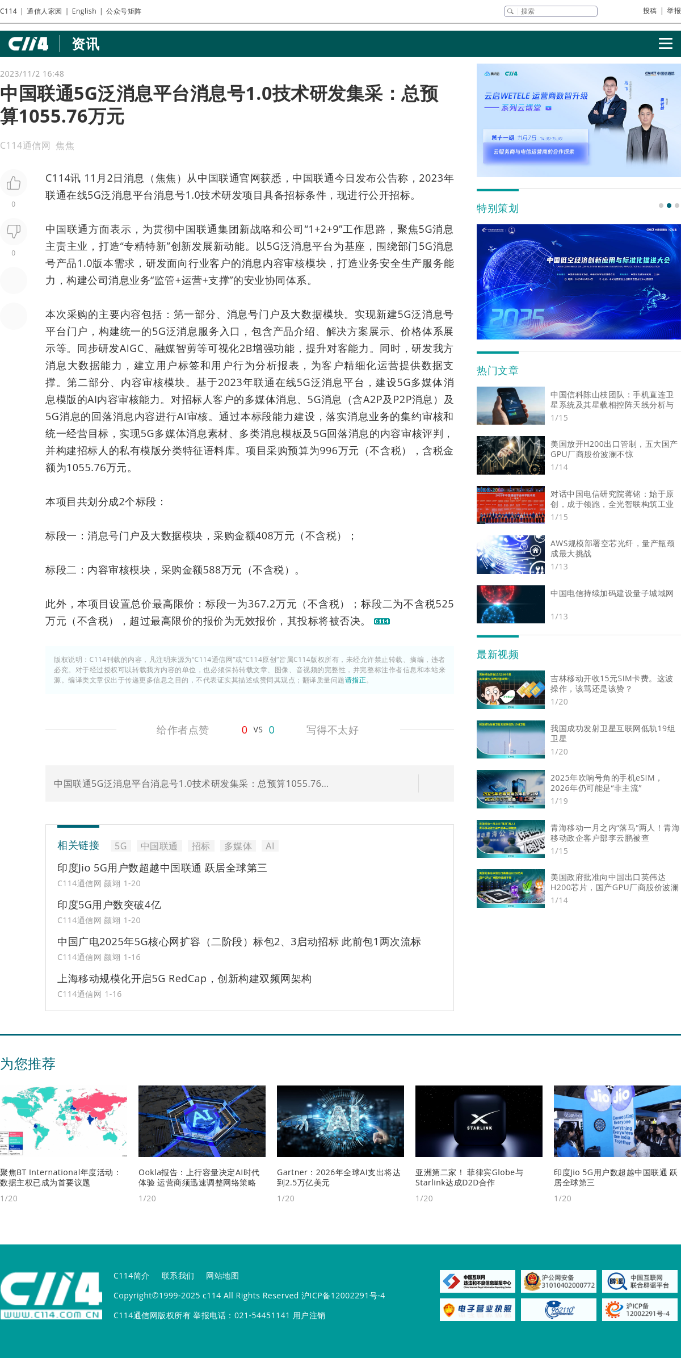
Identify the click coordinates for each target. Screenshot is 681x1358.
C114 (8, 11)
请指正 (356, 680)
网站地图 (222, 1275)
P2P (402, 399)
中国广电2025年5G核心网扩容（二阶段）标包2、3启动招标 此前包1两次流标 (239, 941)
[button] (661, 205)
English (84, 11)
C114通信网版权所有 (152, 1315)
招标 (294, 195)
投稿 (650, 10)
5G (94, 195)
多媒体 (427, 382)
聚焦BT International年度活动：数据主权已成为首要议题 (60, 1177)
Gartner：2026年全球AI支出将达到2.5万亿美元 (339, 1177)
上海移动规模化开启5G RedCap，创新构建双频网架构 (184, 978)
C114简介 (132, 1275)
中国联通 (218, 178)
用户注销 (309, 1315)
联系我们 (178, 1275)
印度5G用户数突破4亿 (109, 904)
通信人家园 (44, 11)
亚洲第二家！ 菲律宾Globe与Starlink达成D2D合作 (469, 1177)
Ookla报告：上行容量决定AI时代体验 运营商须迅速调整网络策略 (199, 1177)
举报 (674, 10)
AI (92, 399)
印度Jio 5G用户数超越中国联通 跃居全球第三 (162, 867)
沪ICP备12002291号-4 (343, 1295)
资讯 (85, 43)
